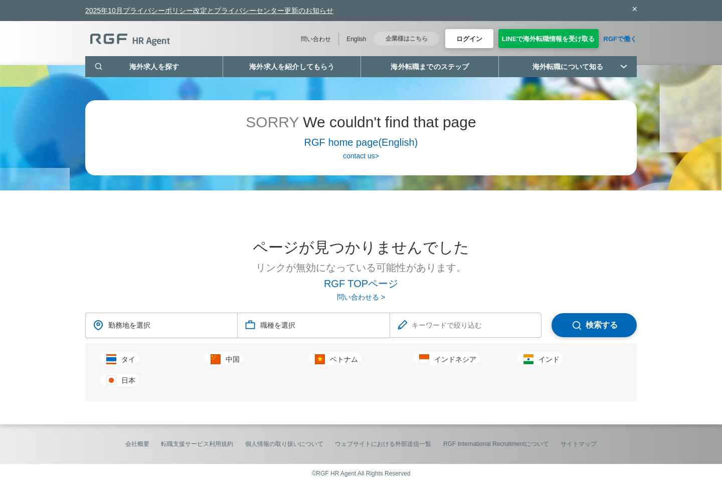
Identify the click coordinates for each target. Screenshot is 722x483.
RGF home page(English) (361, 142)
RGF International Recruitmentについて (496, 443)
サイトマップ (579, 443)
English (356, 39)
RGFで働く (620, 39)
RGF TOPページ (361, 283)
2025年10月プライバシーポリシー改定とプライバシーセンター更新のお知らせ (209, 11)
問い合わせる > (361, 297)
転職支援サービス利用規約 (197, 443)
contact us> (361, 156)
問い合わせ (316, 39)
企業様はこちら (407, 38)
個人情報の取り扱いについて (284, 443)
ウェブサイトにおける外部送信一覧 (383, 443)
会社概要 (137, 443)
